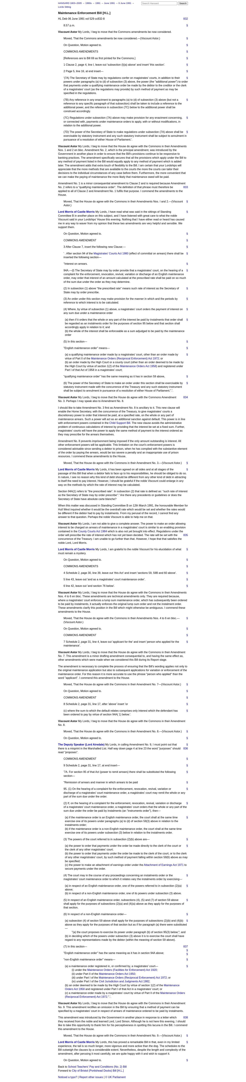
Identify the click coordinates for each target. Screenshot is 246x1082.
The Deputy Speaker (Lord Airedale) (81, 744)
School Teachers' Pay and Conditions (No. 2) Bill (97, 1066)
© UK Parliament (115, 1077)
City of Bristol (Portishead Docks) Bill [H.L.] (98, 1070)
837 (185, 946)
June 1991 (109, 3)
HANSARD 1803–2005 (70, 3)
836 (185, 748)
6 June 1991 (125, 3)
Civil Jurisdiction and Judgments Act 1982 (124, 981)
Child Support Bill (119, 422)
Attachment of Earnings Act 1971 (164, 864)
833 (185, 187)
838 (185, 1017)
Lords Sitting (64, 7)
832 (185, 18)
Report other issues (91, 1077)
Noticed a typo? (67, 1077)
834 (185, 397)
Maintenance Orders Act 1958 (138, 366)
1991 (98, 3)
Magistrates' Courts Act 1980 (111, 253)
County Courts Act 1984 (92, 531)
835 (185, 535)
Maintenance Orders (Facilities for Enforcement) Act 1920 (122, 969)
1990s (88, 3)
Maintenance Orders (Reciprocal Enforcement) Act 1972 (125, 358)
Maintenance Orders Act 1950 (117, 973)
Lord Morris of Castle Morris (76, 211)
